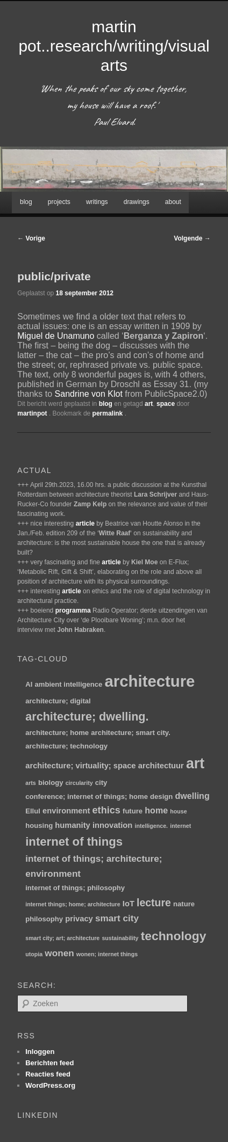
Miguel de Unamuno (55, 335)
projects (59, 202)
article (85, 523)
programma (73, 610)
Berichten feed (49, 1063)
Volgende (192, 238)
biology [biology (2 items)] (50, 783)
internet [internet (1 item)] (180, 826)
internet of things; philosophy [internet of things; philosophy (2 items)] (75, 888)
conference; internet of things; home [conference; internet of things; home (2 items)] (86, 796)
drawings (136, 202)
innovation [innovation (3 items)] (112, 825)
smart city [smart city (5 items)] (117, 918)
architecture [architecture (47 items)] (150, 681)
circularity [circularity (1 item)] (79, 783)
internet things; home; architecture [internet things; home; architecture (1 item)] (72, 904)
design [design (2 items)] (161, 796)
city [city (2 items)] (101, 783)
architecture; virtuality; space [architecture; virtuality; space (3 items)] (80, 765)
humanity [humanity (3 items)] (72, 825)
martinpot (33, 413)
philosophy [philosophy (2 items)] (44, 919)
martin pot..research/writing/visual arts (113, 46)
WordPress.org (50, 1085)
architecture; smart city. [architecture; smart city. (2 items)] (130, 733)
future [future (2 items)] (132, 811)
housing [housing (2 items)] (39, 825)
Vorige (31, 238)
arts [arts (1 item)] (30, 783)
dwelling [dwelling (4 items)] (192, 796)
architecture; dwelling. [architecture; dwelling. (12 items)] (86, 716)
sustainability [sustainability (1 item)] (120, 938)
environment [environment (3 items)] (66, 810)
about (173, 202)
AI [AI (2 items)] (28, 684)
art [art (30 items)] (195, 763)
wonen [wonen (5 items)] (59, 953)
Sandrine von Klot (89, 393)
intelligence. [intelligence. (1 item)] (151, 826)
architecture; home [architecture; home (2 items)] (57, 733)
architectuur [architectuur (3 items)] (161, 765)
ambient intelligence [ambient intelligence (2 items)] (68, 684)
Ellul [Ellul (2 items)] (32, 811)
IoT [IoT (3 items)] (128, 903)
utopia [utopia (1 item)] (33, 954)
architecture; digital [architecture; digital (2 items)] (58, 701)
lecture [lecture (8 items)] (154, 902)
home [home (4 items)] (156, 810)
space (165, 404)
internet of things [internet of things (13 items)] (74, 841)
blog (26, 202)
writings (97, 202)
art (149, 404)
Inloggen (39, 1052)
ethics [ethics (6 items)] (106, 810)
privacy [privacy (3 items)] (79, 918)
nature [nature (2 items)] (184, 904)
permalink (108, 413)
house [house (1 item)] (178, 811)
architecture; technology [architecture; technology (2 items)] (66, 746)
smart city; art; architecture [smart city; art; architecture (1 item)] (62, 938)
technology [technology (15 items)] (173, 936)
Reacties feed (47, 1074)
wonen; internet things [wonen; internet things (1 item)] (107, 954)
